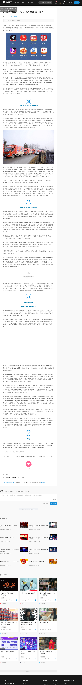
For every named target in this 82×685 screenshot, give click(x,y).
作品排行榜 (47, 2)
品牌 (6, 474)
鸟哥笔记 (31, 553)
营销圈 (30, 2)
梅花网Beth (2, 553)
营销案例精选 (32, 566)
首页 (17, 2)
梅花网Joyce (32, 529)
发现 (24, 2)
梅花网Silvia (2, 566)
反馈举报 (43, 482)
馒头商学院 (31, 541)
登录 (8, 491)
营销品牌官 (2, 529)
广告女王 (2, 541)
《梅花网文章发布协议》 (9, 482)
